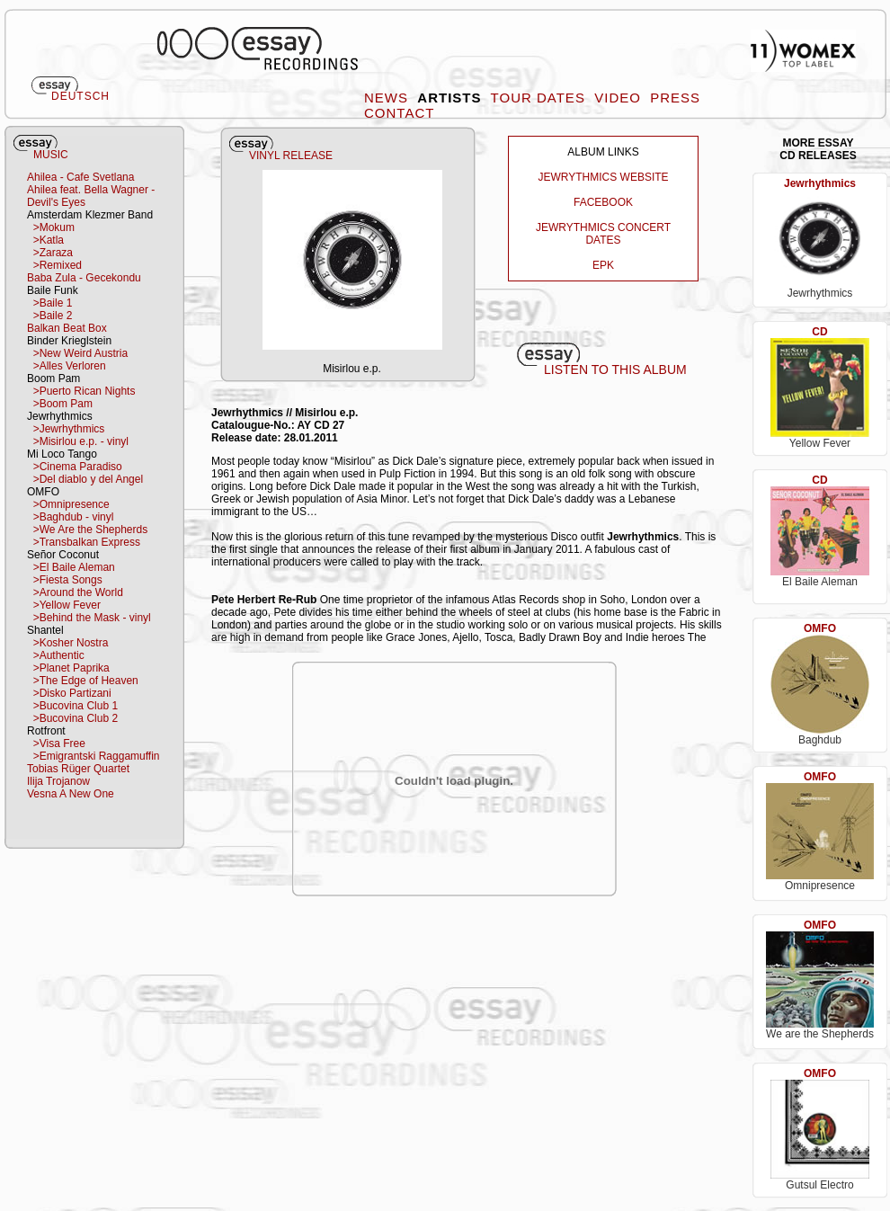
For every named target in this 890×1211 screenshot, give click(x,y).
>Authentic (56, 655)
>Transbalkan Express (83, 542)
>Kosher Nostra (67, 643)
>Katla (45, 240)
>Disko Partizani (69, 693)
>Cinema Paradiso (74, 466)
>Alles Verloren (66, 366)
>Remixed (54, 265)
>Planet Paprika (68, 668)
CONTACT (401, 112)
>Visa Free (56, 743)
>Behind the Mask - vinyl (89, 617)
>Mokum (51, 227)
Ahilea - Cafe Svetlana (80, 177)
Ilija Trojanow (58, 781)
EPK (603, 265)
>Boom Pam (60, 403)
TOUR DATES (540, 97)
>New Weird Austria (77, 353)
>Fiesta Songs (64, 580)
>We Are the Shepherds (87, 529)
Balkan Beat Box (67, 328)
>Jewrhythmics (65, 429)
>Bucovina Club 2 (72, 718)
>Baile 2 (49, 315)
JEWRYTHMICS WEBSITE (603, 177)
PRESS (677, 97)
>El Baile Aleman (71, 567)
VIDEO (619, 97)
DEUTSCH (80, 96)
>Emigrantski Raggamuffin (93, 756)
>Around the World (75, 592)
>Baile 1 (49, 303)
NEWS (388, 97)
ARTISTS (451, 97)
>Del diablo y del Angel (85, 479)
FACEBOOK (603, 202)
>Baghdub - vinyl (70, 517)
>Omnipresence (68, 504)
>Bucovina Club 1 (72, 705)
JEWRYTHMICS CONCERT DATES (603, 233)
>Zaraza (50, 252)
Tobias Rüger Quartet (78, 768)
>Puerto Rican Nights (81, 391)
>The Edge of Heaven (82, 680)
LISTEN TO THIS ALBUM (615, 369)
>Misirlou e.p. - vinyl (78, 441)
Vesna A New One (70, 794)
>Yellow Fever (64, 605)
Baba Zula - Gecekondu (84, 278)
